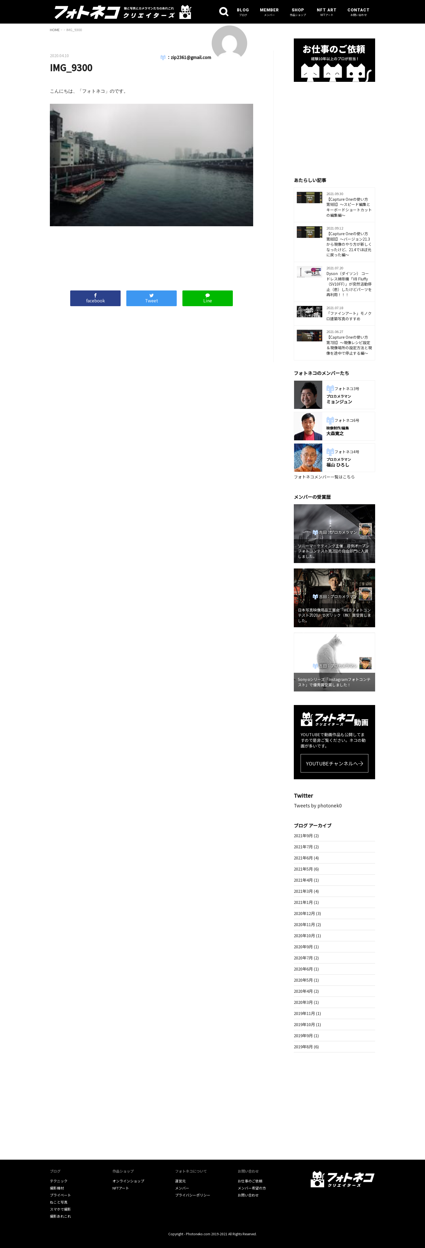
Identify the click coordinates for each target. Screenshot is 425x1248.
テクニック (58, 1181)
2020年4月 (303, 991)
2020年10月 (304, 935)
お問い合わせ (248, 1195)
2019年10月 (304, 1024)
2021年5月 (303, 869)
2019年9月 (303, 1035)
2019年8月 (303, 1046)
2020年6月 (303, 969)
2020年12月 (304, 913)
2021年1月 (303, 902)
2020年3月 (303, 1002)
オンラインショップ (128, 1181)
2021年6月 (303, 858)
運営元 (180, 1181)
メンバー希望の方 (252, 1188)
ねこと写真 (58, 1202)
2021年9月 (303, 835)
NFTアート (120, 1188)
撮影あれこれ (60, 1216)
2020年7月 (303, 958)
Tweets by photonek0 (318, 805)
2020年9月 (303, 946)
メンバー (182, 1188)
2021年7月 (303, 846)
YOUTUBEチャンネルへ (332, 763)
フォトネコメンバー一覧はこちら (324, 477)
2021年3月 (303, 891)
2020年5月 (303, 980)
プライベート (60, 1195)
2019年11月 (304, 1013)
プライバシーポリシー (192, 1195)
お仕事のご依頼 (250, 1181)
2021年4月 (303, 880)
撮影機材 (57, 1188)
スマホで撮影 (60, 1209)
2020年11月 (304, 924)
